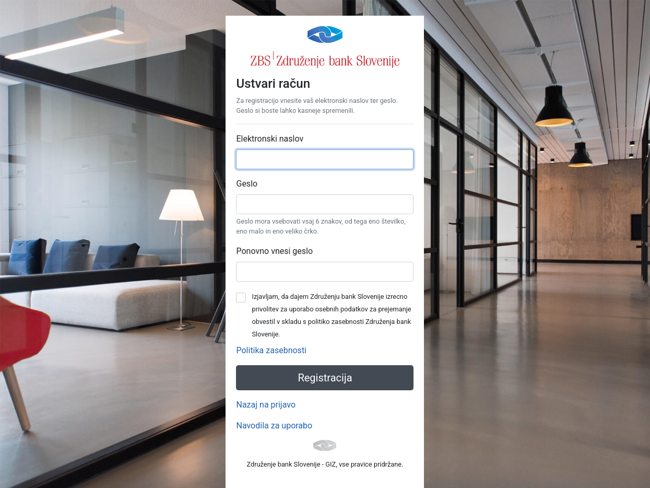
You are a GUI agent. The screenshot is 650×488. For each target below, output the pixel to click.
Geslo (246, 184)
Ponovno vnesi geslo (274, 251)
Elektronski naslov (269, 139)
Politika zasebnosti (271, 350)
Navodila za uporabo (274, 426)
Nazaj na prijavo (266, 405)
